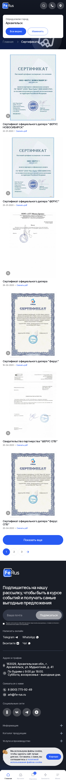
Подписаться (49, 615)
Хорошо (53, 756)
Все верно (16, 31)
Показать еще (33, 540)
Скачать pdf (21, 131)
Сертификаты (30, 41)
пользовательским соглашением (17, 624)
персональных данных (38, 623)
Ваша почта (14, 615)
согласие (13, 623)
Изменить (38, 31)
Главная (8, 41)
